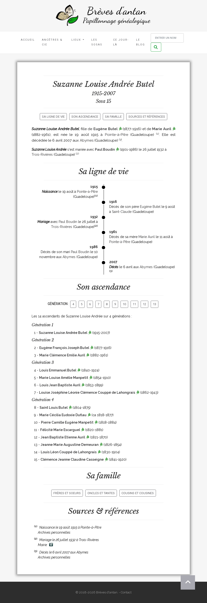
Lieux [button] (76, 39)
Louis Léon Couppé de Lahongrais (69, 452)
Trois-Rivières (42, 154)
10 (124, 304)
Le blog (140, 42)
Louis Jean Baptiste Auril (60, 385)
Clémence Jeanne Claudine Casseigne (72, 459)
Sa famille (113, 116)
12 (144, 304)
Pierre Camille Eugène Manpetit (67, 422)
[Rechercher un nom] (167, 38)
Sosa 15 (103, 101)
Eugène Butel (105, 129)
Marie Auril (161, 129)
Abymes (86, 140)
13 (154, 304)
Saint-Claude (122, 212)
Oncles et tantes (101, 493)
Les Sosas (96, 42)
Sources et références (146, 116)
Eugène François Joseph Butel (64, 348)
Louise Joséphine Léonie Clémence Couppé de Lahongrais (87, 392)
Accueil (28, 39)
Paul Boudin (105, 149)
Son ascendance (84, 116)
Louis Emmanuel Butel (57, 370)
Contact (126, 592)
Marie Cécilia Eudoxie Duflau (62, 415)
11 (134, 304)
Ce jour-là (121, 42)
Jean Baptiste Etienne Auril (63, 437)
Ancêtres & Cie (52, 42)
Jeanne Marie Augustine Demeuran (69, 445)
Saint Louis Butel (54, 407)
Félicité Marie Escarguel (60, 430)
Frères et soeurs (67, 493)
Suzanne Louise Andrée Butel (63, 333)
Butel (145, 84)
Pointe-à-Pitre (116, 135)
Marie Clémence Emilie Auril (62, 355)
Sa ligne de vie (53, 116)
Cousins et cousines (137, 493)
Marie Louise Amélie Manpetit (63, 378)
